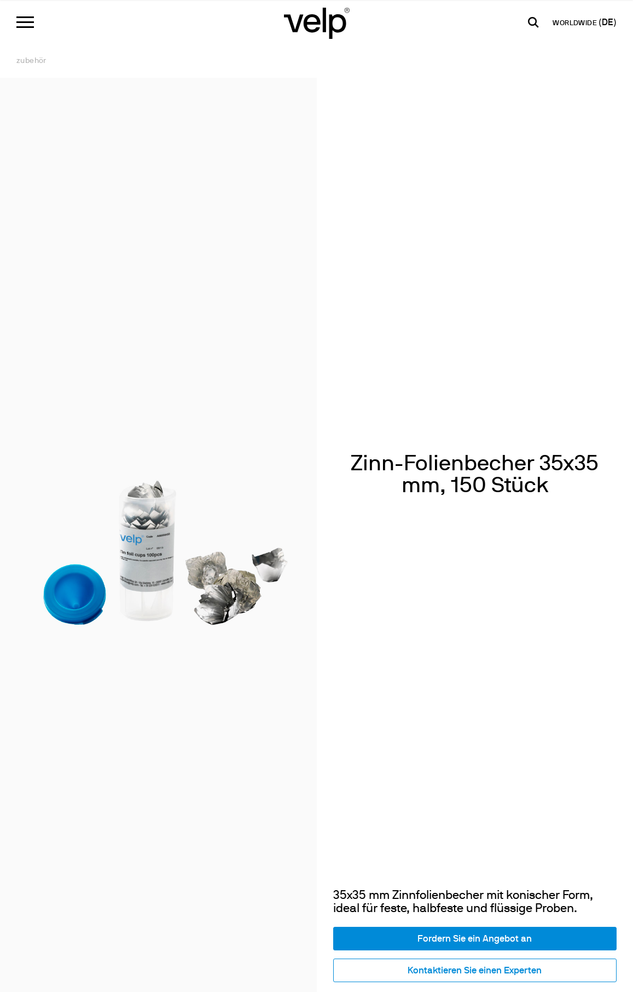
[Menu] (25, 22)
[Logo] (317, 22)
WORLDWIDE (576, 23)
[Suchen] (533, 22)
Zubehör (31, 61)
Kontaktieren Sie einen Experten (475, 971)
